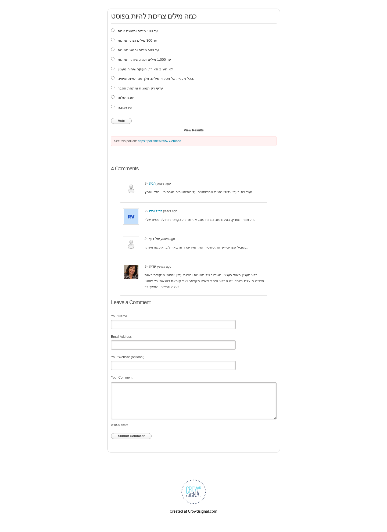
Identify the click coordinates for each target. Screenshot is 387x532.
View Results (194, 130)
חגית (152, 183)
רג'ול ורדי (155, 211)
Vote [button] (121, 121)
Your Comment (121, 377)
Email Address (121, 337)
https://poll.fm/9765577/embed (159, 141)
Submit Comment (131, 436)
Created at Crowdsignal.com (193, 511)
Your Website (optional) (127, 357)
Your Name (119, 316)
